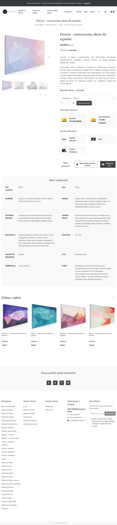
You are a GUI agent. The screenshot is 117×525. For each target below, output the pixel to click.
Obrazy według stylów (8, 501)
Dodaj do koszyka (84, 103)
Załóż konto (49, 410)
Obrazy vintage (6, 498)
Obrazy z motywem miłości (10, 438)
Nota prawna (27, 417)
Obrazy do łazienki (7, 487)
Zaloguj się (49, 406)
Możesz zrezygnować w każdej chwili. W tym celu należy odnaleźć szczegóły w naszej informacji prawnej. (103, 422)
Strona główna (39, 25)
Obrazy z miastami (7, 435)
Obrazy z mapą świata (8, 431)
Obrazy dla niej (6, 466)
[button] (112, 12)
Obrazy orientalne (7, 491)
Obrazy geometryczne (8, 420)
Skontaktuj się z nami (30, 424)
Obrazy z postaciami (8, 455)
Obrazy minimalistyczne (9, 424)
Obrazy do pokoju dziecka (10, 480)
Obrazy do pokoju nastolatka (10, 484)
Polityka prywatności (30, 420)
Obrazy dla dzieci (7, 410)
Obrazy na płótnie (51, 25)
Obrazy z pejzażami (8, 452)
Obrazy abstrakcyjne (8, 406)
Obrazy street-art (7, 494)
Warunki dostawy (29, 410)
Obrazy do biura (6, 469)
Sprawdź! (87, 3)
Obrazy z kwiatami (7, 427)
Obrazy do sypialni (7, 417)
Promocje (4, 508)
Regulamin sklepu (29, 413)
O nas (25, 406)
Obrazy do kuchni (7, 477)
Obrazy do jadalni (7, 473)
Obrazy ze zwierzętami (9, 505)
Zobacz (4, 345)
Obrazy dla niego (7, 462)
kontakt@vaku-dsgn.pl (76, 420)
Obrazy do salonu (7, 413)
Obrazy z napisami (7, 448)
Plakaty (3, 459)
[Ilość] (67, 103)
